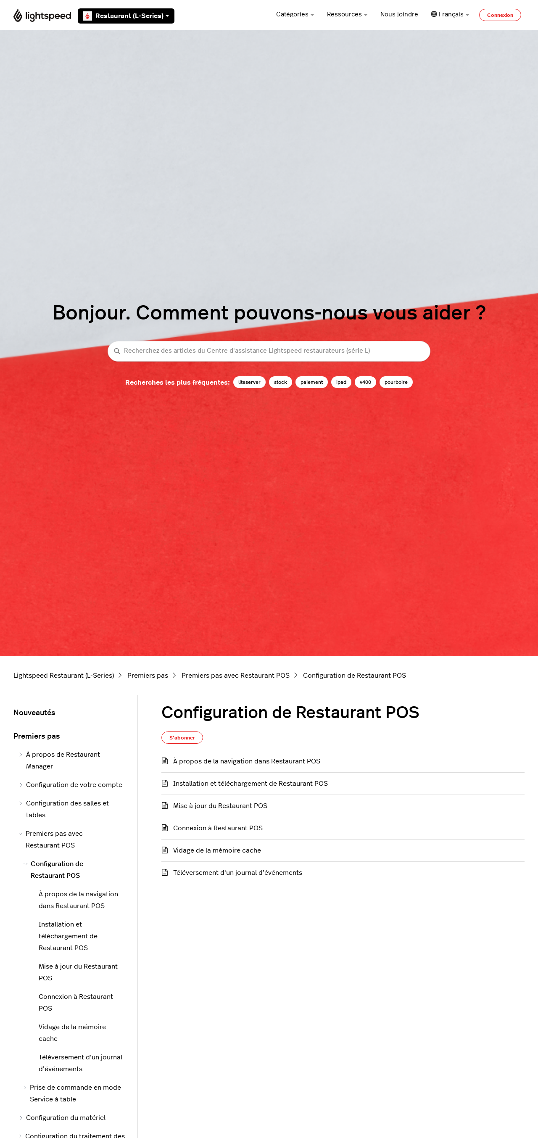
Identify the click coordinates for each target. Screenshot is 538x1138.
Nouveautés (34, 713)
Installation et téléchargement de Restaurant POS (250, 783)
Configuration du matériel (61, 1117)
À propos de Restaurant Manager (59, 760)
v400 (365, 382)
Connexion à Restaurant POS (218, 828)
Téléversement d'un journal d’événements (237, 872)
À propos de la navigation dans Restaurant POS (246, 761)
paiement (312, 382)
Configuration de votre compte (70, 785)
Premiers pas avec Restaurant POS (236, 675)
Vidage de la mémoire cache (217, 850)
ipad (341, 382)
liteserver (249, 382)
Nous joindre (399, 14)
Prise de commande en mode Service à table (72, 1093)
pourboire (396, 382)
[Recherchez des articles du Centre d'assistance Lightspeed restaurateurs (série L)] (269, 351)
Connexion (500, 15)
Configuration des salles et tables (63, 809)
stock (280, 382)
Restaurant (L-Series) (126, 16)
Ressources (347, 14)
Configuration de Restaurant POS (354, 675)
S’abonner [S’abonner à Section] (182, 737)
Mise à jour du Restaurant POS (220, 806)
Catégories (295, 14)
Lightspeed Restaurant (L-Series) (63, 675)
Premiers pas (147, 675)
